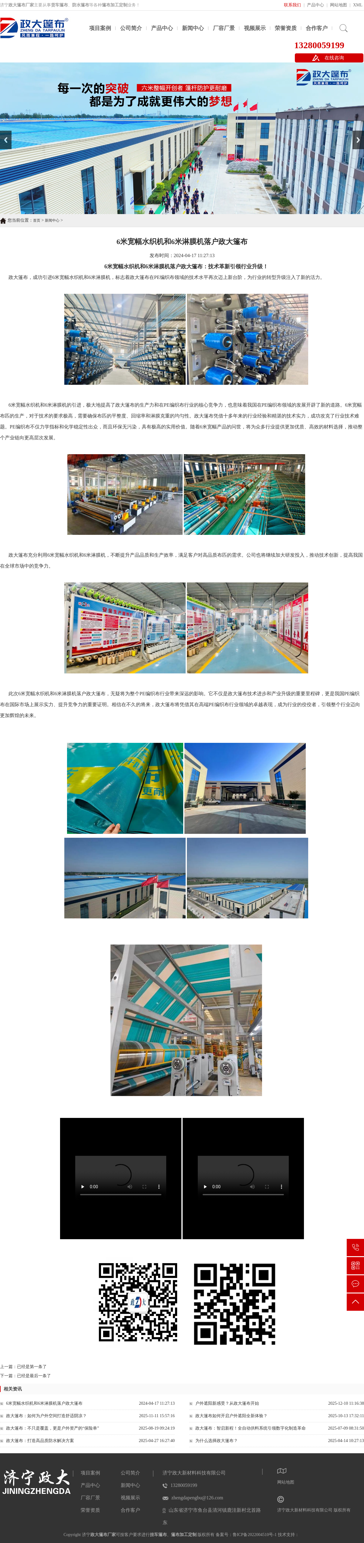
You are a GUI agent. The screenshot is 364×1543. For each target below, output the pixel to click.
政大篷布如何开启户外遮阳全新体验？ (231, 1416)
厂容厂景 (224, 28)
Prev (3, 133)
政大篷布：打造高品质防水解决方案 (40, 1440)
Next (355, 133)
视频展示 (255, 28)
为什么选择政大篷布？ (216, 1440)
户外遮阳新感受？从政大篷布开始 (227, 1403)
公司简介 (131, 28)
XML (357, 5)
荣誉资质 (286, 28)
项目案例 (100, 28)
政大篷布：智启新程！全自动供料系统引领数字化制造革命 (250, 1428)
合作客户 (317, 28)
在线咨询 (334, 57)
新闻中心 (193, 28)
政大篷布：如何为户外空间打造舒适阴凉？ (46, 1416)
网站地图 (338, 5)
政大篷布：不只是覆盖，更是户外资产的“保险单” (52, 1428)
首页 (36, 220)
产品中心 (315, 5)
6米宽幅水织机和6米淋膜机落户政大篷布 (44, 1403)
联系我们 (292, 5)
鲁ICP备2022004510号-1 (255, 1534)
